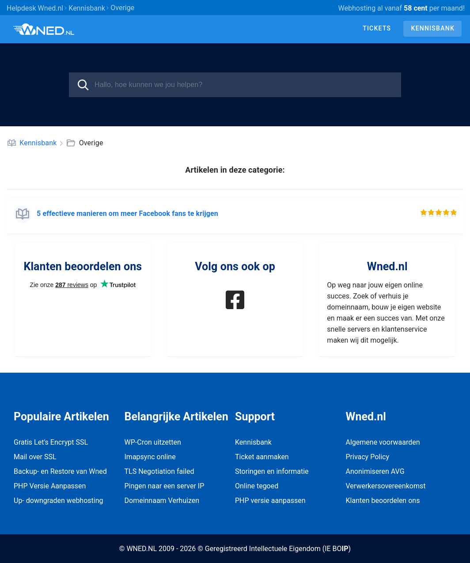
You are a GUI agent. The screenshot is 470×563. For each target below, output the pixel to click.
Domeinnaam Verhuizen (162, 500)
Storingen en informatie (272, 471)
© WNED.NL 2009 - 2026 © (161, 548)
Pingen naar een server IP (165, 486)
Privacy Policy (368, 457)
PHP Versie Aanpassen (50, 486)
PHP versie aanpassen (270, 500)
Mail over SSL (35, 457)
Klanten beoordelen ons (383, 500)
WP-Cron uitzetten (153, 442)
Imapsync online (150, 457)
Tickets (377, 28)
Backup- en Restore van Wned (60, 471)
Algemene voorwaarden (383, 442)
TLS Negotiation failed (159, 471)
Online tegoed (256, 486)
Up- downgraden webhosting (58, 500)
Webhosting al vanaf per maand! (401, 8)
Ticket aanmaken (262, 457)
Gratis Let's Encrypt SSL (51, 442)
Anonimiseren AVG (375, 471)
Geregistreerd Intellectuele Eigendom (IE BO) (278, 548)
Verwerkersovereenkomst (386, 486)
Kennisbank (433, 28)
